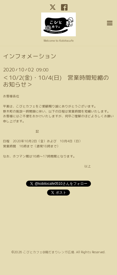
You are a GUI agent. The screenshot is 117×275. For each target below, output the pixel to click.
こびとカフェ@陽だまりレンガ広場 (48, 252)
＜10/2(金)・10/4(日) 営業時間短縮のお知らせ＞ (56, 81)
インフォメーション (29, 56)
